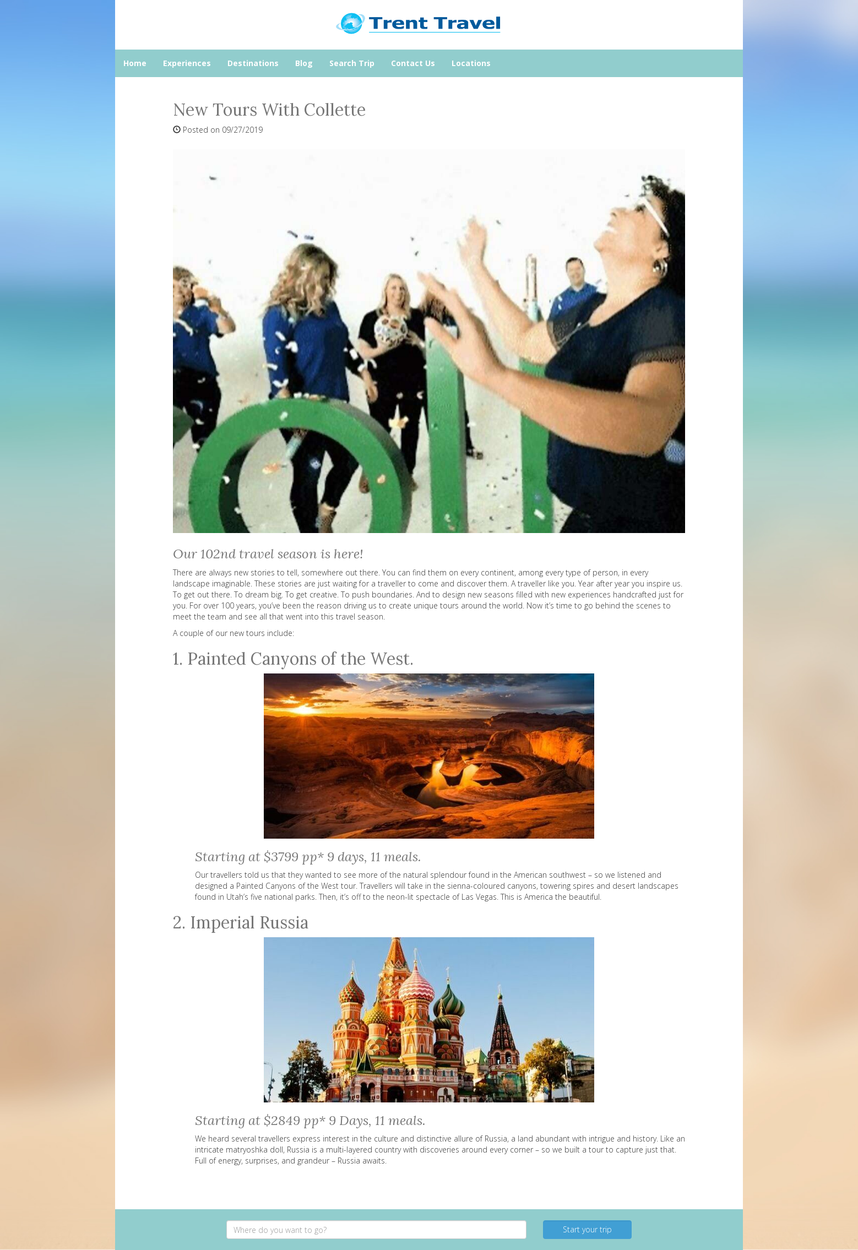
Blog (304, 63)
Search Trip (351, 63)
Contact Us (413, 63)
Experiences (187, 63)
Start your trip (587, 1229)
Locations (471, 63)
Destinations (253, 63)
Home (134, 63)
